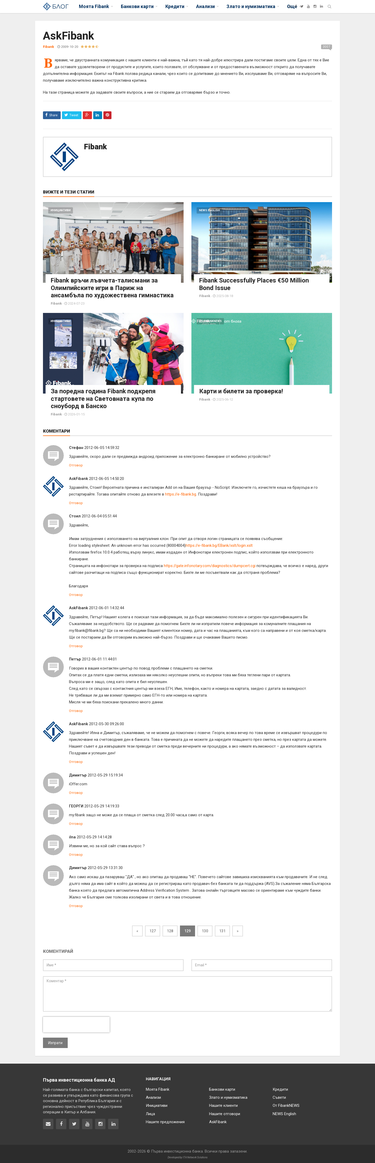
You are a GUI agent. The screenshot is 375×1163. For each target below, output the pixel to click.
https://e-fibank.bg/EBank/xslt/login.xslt (219, 544)
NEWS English (209, 210)
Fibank (95, 146)
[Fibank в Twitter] (74, 1123)
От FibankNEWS (210, 320)
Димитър (78, 774)
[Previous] (137, 929)
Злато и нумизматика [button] (251, 6)
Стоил (75, 515)
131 (222, 930)
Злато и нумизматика (228, 1096)
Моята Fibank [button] (94, 6)
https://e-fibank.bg (180, 493)
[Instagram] (315, 6)
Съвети (279, 1096)
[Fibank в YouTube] (87, 1123)
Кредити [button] (174, 6)
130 (205, 930)
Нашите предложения (165, 1121)
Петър (75, 658)
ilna (72, 836)
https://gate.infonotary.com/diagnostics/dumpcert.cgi (209, 564)
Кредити (280, 1088)
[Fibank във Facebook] (61, 1123)
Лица (150, 1112)
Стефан (76, 446)
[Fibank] (289, 6)
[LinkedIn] (321, 6)
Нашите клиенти (223, 1104)
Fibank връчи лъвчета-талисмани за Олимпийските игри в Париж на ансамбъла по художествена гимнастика (112, 288)
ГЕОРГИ (76, 805)
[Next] (237, 929)
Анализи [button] (205, 6)
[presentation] (76, 1023)
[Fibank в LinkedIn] (113, 1123)
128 (170, 930)
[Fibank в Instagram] (100, 1123)
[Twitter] (301, 6)
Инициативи (61, 210)
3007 (326, 47)
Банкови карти (222, 1088)
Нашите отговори (224, 1112)
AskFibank (78, 477)
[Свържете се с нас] (48, 1123)
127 (152, 930)
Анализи (153, 1096)
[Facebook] (296, 6)
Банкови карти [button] (137, 6)
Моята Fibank (157, 1088)
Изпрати (55, 1042)
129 (187, 930)
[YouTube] (308, 6)
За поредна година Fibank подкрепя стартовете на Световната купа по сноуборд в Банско (104, 398)
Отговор (76, 464)
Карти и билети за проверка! (241, 390)
